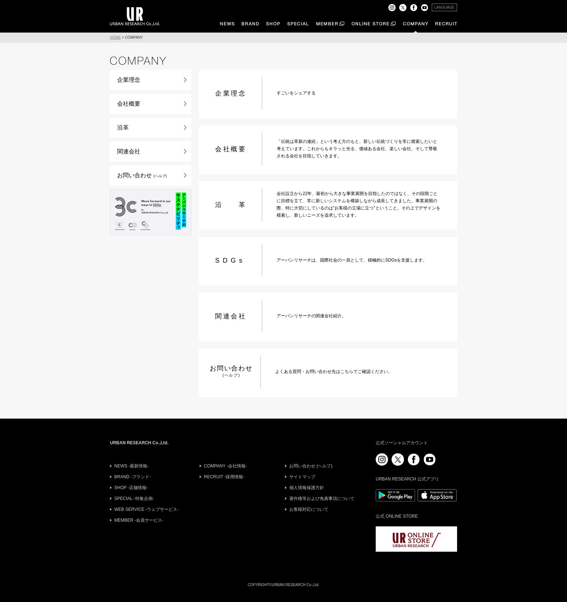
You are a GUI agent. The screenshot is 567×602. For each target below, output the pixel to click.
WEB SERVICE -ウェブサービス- (146, 509)
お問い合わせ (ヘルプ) (310, 466)
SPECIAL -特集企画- (134, 498)
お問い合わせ (142, 175)
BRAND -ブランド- (132, 476)
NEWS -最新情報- (131, 466)
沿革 (123, 127)
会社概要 (128, 104)
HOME (115, 37)
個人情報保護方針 (306, 487)
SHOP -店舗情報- (131, 487)
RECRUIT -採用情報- (224, 476)
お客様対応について (308, 509)
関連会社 (128, 151)
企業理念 (128, 80)
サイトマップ (302, 476)
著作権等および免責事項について (321, 498)
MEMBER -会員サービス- (138, 520)
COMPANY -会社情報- (225, 466)
